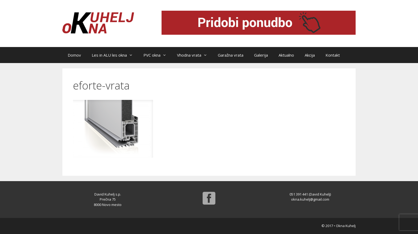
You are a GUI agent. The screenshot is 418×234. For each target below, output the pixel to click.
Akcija (310, 55)
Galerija (261, 55)
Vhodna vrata (194, 55)
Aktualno (286, 55)
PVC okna (157, 55)
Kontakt (332, 55)
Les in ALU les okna (115, 55)
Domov (74, 55)
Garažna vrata (230, 55)
